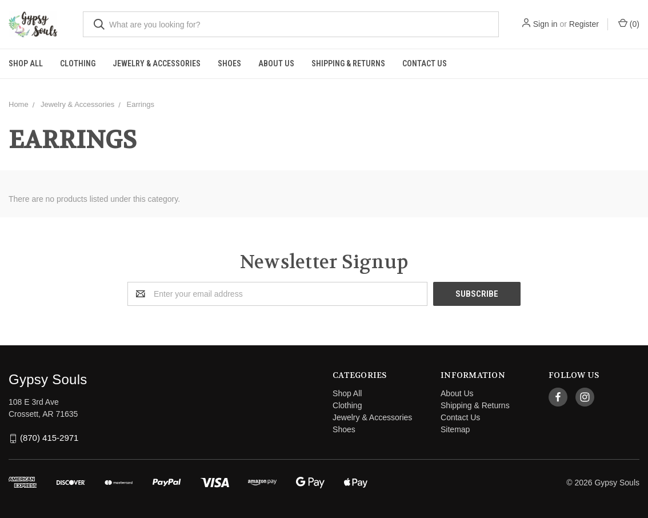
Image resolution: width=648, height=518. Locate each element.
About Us (276, 63)
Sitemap (455, 429)
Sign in (545, 24)
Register (584, 24)
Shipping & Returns (348, 63)
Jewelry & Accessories (157, 63)
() (628, 23)
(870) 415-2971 (49, 438)
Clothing (77, 63)
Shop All (26, 63)
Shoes (229, 63)
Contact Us (424, 63)
